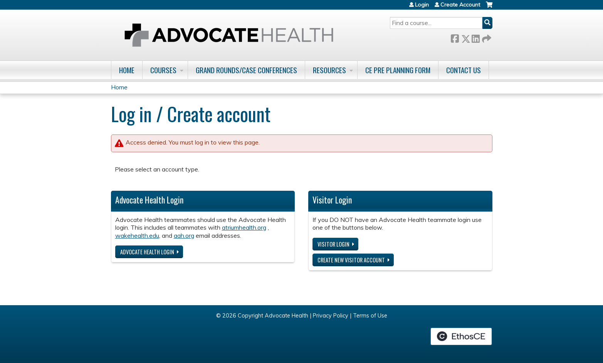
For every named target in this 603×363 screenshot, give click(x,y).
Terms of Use (370, 315)
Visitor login (333, 244)
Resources (329, 70)
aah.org (184, 235)
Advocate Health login (147, 252)
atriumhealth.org (244, 227)
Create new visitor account (351, 260)
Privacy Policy (330, 315)
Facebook (455, 37)
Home (126, 70)
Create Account (460, 4)
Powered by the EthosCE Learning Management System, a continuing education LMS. (461, 336)
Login (422, 4)
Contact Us (463, 70)
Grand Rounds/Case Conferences (246, 70)
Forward (486, 37)
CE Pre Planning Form (397, 70)
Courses (163, 70)
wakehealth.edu (137, 235)
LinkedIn (475, 37)
